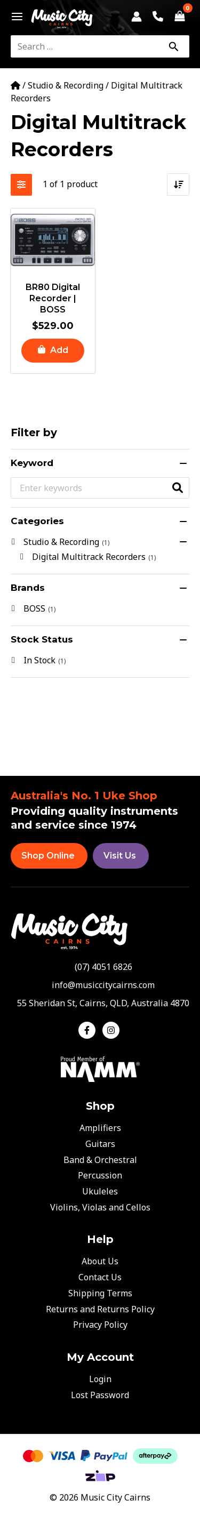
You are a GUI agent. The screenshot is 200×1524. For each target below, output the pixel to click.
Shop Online (48, 856)
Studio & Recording (65, 85)
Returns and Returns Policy (100, 1309)
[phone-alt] (100, 967)
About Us (100, 1261)
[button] (52, 351)
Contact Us (100, 1277)
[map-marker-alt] (100, 1003)
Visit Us (119, 856)
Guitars (100, 1144)
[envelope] (100, 985)
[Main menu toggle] (14, 16)
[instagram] (112, 1030)
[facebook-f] (89, 1030)
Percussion (100, 1175)
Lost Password (100, 1395)
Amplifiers (100, 1128)
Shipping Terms (100, 1293)
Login (100, 1379)
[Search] (173, 46)
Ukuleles (100, 1191)
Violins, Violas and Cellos (100, 1207)
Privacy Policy (100, 1324)
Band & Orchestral (100, 1160)
